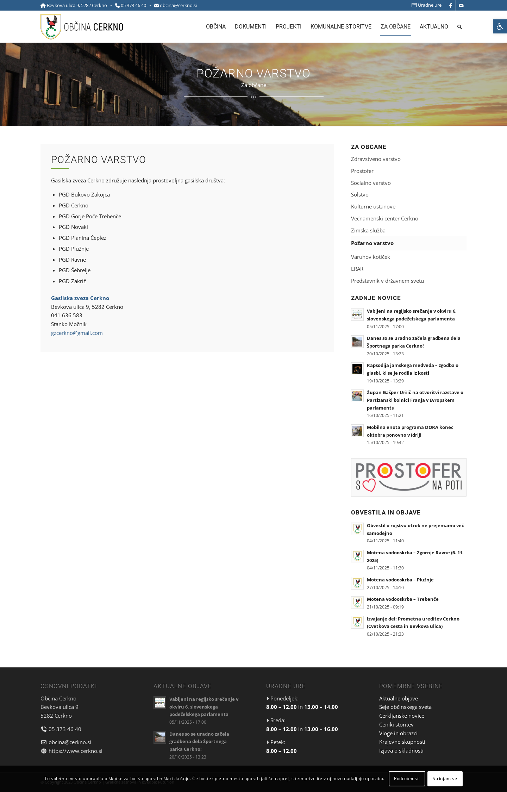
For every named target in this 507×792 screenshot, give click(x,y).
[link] (500, 26)
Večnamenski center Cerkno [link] (384, 218)
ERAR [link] (357, 268)
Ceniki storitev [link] (396, 724)
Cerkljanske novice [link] (401, 715)
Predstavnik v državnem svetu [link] (387, 280)
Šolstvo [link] (360, 194)
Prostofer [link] (362, 170)
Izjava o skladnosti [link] (401, 750)
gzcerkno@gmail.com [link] (77, 332)
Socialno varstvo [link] (371, 182)
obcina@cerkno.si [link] (178, 5)
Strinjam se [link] (445, 778)
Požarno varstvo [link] (372, 243)
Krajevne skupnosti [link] (402, 741)
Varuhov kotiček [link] (370, 256)
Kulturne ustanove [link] (373, 206)
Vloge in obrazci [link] (398, 733)
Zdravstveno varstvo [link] (376, 158)
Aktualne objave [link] (398, 698)
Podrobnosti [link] (407, 778)
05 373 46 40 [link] (133, 5)
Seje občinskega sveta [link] (405, 706)
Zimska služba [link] (368, 230)
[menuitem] (425, 5)
